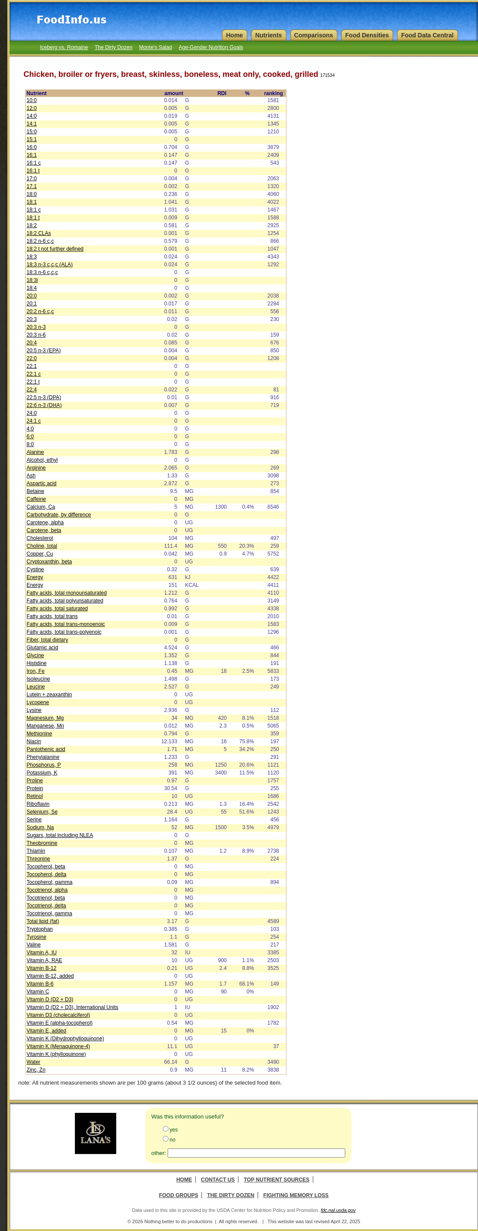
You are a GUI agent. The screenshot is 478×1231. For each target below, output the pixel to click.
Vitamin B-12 (41, 968)
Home (184, 1180)
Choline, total (42, 546)
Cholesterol (40, 538)
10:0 (32, 100)
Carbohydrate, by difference (59, 515)
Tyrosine (36, 937)
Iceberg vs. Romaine (64, 47)
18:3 (32, 257)
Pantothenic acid (46, 749)
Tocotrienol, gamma (49, 913)
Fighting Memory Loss (296, 1195)
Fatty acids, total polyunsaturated (65, 601)
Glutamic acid (42, 648)
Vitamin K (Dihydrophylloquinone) (65, 1039)
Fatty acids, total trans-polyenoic (64, 632)
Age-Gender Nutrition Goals (210, 47)
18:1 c (34, 210)
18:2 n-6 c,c (40, 241)
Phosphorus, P (44, 765)
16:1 (32, 155)
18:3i (32, 280)
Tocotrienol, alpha (47, 890)
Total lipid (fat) (43, 921)
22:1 (32, 366)
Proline (35, 781)
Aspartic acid (42, 483)
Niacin (34, 741)
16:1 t (33, 171)
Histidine (37, 663)
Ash (31, 476)
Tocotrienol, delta (46, 906)
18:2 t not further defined (55, 249)
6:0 (30, 436)
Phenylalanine (43, 757)
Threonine (38, 859)
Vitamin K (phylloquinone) (56, 1054)
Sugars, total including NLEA (60, 835)
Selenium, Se (42, 812)
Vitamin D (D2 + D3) (50, 999)
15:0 (32, 132)
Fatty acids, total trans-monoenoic (66, 624)
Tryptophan (40, 929)
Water (33, 1062)
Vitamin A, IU (42, 953)
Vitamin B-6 (40, 984)
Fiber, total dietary (47, 640)
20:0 (32, 296)
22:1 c (34, 374)
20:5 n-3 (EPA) (44, 350)
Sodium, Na (40, 827)
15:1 (32, 139)
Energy (35, 577)
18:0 (32, 194)
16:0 (32, 147)
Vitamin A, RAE (44, 960)
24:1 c (34, 421)
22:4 (32, 390)
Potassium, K (42, 773)
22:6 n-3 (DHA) (44, 405)
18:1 (32, 202)
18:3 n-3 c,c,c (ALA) (50, 264)
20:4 (32, 343)
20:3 (32, 319)
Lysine (34, 710)
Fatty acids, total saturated (57, 609)
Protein (35, 788)
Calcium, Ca (41, 507)
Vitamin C (38, 992)
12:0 (32, 108)
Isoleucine (38, 679)
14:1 (32, 124)
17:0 (32, 178)
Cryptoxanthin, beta (49, 562)
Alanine (35, 452)
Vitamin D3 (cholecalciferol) (58, 1015)
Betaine (35, 491)
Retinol (35, 796)
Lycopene (38, 702)
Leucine (36, 687)
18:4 (32, 288)
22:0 (32, 358)
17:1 (32, 186)
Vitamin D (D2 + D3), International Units (72, 1007)
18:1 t (33, 218)
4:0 (30, 429)
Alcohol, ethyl (42, 460)
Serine (34, 820)
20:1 (32, 304)
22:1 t (33, 382)
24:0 (32, 413)
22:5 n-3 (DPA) (44, 397)
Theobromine (42, 843)
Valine (33, 945)
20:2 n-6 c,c (40, 311)
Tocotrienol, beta (46, 898)
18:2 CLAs (39, 233)
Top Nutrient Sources (277, 1180)
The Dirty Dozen (113, 47)
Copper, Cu (40, 554)
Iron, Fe (35, 671)
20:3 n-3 (36, 327)
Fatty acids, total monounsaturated (67, 593)
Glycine (35, 655)
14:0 (32, 116)
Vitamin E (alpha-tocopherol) (60, 1023)
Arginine (36, 468)
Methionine (39, 734)
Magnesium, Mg (45, 718)
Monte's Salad (155, 47)
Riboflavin (38, 804)
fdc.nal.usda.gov (338, 1210)
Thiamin (36, 851)
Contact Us (218, 1180)
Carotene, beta (44, 530)
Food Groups (178, 1195)
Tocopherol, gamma (49, 882)
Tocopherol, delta (46, 874)
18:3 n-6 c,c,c (42, 272)
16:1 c (34, 163)
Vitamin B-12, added (50, 976)
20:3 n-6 (36, 335)
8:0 (30, 444)
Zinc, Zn (36, 1070)
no (172, 1140)
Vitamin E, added (46, 1031)
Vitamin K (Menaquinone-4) (58, 1046)
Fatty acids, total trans (52, 616)
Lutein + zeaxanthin (49, 695)
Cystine (35, 569)
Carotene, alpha (45, 523)
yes (174, 1130)
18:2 (32, 225)
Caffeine (36, 499)
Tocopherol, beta (46, 867)
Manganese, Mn (45, 726)
